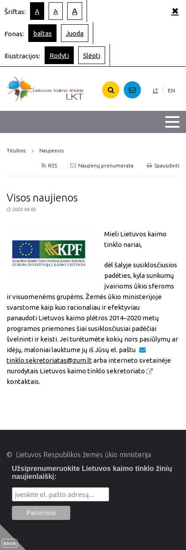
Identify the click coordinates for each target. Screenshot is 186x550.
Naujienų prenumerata (101, 165)
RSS (49, 165)
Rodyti (59, 55)
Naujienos (51, 150)
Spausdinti (163, 165)
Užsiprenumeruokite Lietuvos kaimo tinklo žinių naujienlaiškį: (92, 472)
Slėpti (91, 55)
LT (155, 90)
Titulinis (16, 150)
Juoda (75, 33)
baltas (42, 33)
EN (171, 90)
